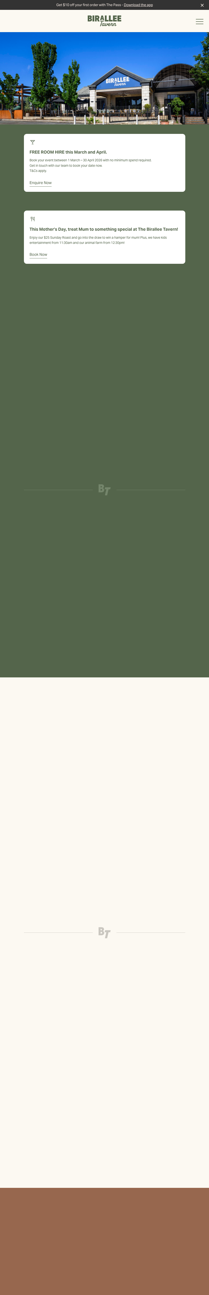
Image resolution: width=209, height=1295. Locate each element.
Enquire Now (41, 182)
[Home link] (104, 20)
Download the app (138, 5)
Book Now (38, 254)
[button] (199, 22)
